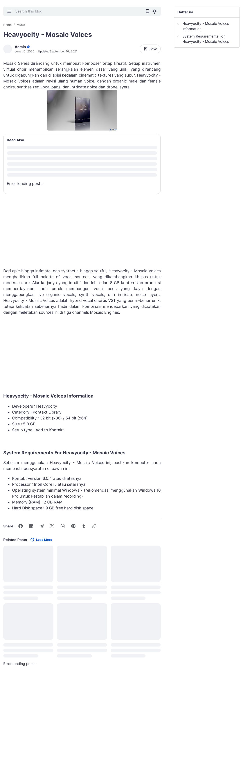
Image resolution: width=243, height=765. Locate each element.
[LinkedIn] (31, 526)
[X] (52, 526)
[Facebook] (20, 526)
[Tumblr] (83, 526)
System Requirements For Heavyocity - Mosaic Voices (205, 39)
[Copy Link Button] (94, 526)
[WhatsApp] (62, 526)
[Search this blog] (78, 11)
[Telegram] (41, 526)
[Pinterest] (73, 526)
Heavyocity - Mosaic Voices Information (205, 26)
